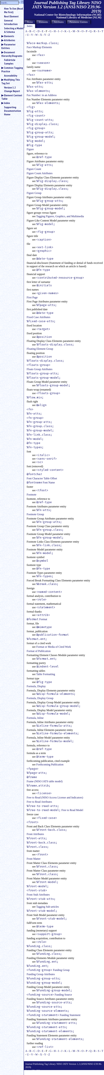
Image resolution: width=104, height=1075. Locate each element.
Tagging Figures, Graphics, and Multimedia (60, 216)
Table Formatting (45, 674)
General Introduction (11, 22)
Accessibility (10, 75)
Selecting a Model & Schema (13, 30)
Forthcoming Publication (50, 764)
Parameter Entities (8, 46)
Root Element (11, 16)
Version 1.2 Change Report (12, 89)
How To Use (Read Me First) (13, 10)
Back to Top (94, 1073)
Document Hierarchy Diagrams (11, 54)
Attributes (9, 40)
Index (7, 103)
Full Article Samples (9, 61)
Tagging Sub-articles (47, 906)
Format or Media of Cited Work (53, 646)
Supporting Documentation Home (12, 110)
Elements (9, 36)
